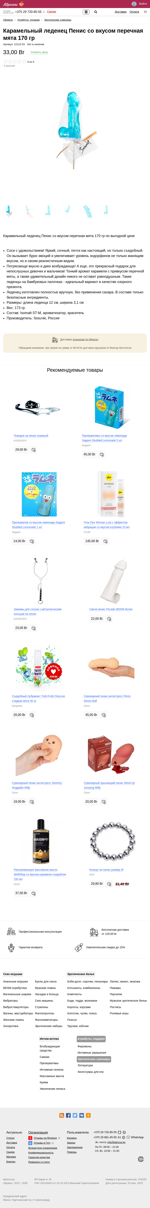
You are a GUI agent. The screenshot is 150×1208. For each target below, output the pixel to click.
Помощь (72, 1152)
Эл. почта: (110, 1142)
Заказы (71, 1142)
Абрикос (8, 19)
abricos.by (8, 1179)
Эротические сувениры (57, 19)
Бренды (10, 1161)
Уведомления (75, 1147)
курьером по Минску (85, 339)
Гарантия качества (39, 1157)
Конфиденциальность (41, 1152)
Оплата (134, 11)
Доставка (121, 11)
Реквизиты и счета (39, 1162)
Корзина (72, 1137)
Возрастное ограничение (42, 1147)
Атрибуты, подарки (28, 19)
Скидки (51, 11)
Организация (38, 1132)
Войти (139, 4)
